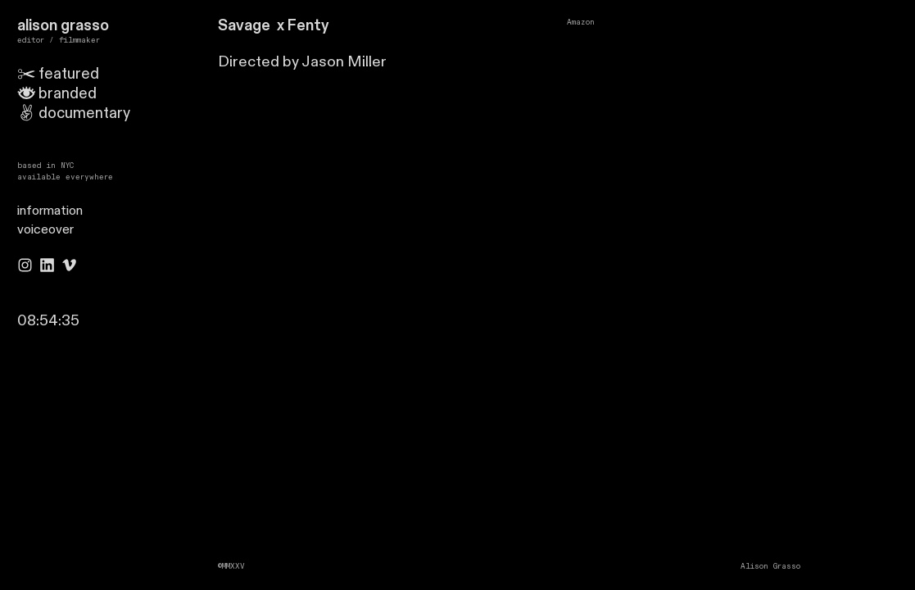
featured (58, 74)
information (50, 211)
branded (68, 94)
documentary (84, 113)
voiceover (45, 229)
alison (37, 26)
